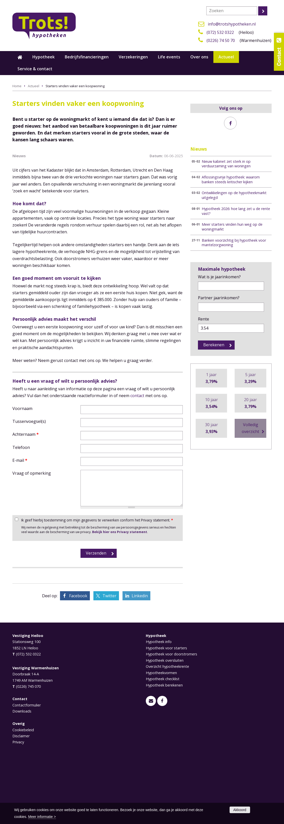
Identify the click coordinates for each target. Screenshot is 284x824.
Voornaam (22, 469)
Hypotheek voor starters (166, 708)
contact (137, 456)
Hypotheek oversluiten (165, 721)
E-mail (19, 521)
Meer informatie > (42, 817)
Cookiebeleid (23, 790)
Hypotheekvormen (161, 733)
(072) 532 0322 (220, 32)
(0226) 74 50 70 (221, 40)
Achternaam (25, 495)
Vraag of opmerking (31, 534)
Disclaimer (21, 797)
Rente (203, 319)
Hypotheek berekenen (164, 746)
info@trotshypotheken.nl (232, 24)
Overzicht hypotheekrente (167, 727)
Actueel (33, 86)
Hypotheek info (159, 702)
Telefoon (21, 508)
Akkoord (239, 810)
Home (17, 86)
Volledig (250, 428)
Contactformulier (26, 766)
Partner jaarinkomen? (218, 298)
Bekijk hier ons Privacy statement (119, 593)
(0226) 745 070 (28, 747)
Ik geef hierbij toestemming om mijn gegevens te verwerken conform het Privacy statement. (97, 581)
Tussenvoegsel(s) (29, 482)
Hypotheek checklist (162, 740)
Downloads (21, 772)
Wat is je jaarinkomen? (219, 277)
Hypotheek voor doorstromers (171, 715)
